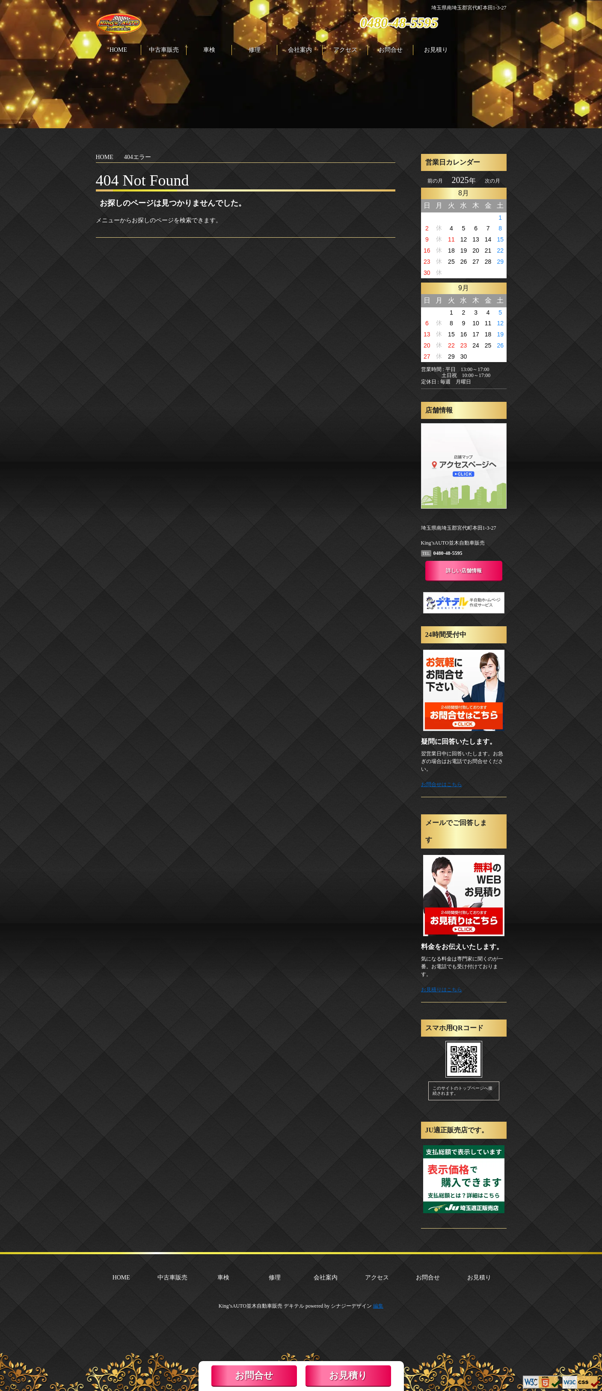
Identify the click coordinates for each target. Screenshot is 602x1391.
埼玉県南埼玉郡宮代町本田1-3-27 (469, 8)
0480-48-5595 (399, 22)
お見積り (436, 50)
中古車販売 (164, 50)
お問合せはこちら (441, 784)
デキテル (294, 1306)
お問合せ (391, 50)
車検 (209, 50)
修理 (255, 50)
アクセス (345, 50)
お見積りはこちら (441, 990)
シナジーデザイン (351, 1306)
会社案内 (300, 50)
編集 (378, 1306)
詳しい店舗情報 (464, 571)
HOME (118, 50)
